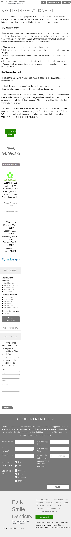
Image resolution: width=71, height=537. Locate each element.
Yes (19, 465)
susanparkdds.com (10, 211)
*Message (11, 387)
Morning (21, 470)
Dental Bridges (8, 301)
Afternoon (22, 477)
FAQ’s (58, 502)
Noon (20, 474)
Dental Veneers (8, 303)
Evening (21, 480)
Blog (60, 505)
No (19, 462)
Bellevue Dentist (43, 499)
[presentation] (9, 398)
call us (67, 2)
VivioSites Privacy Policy (46, 511)
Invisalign (6, 313)
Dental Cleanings (9, 283)
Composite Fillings (9, 287)
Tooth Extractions (9, 291)
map (44, 2)
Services (39, 502)
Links (66, 502)
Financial (40, 505)
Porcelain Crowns (9, 297)
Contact (51, 505)
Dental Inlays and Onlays (11, 308)
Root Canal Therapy (9, 289)
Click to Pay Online (11, 133)
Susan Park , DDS (60, 499)
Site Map (39, 508)
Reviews (49, 502)
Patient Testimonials (10, 328)
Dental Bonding (8, 305)
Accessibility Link (53, 508)
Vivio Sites (20, 528)
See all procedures (10, 319)
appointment (55, 2)
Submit (7, 408)
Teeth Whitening (8, 299)
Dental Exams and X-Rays (11, 285)
